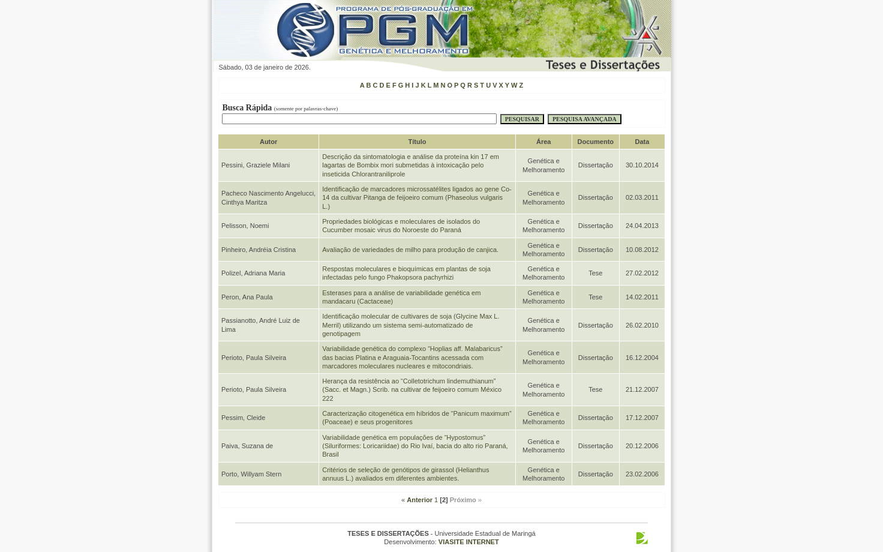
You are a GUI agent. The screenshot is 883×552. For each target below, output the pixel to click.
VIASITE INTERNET (469, 541)
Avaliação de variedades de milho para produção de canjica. (410, 249)
